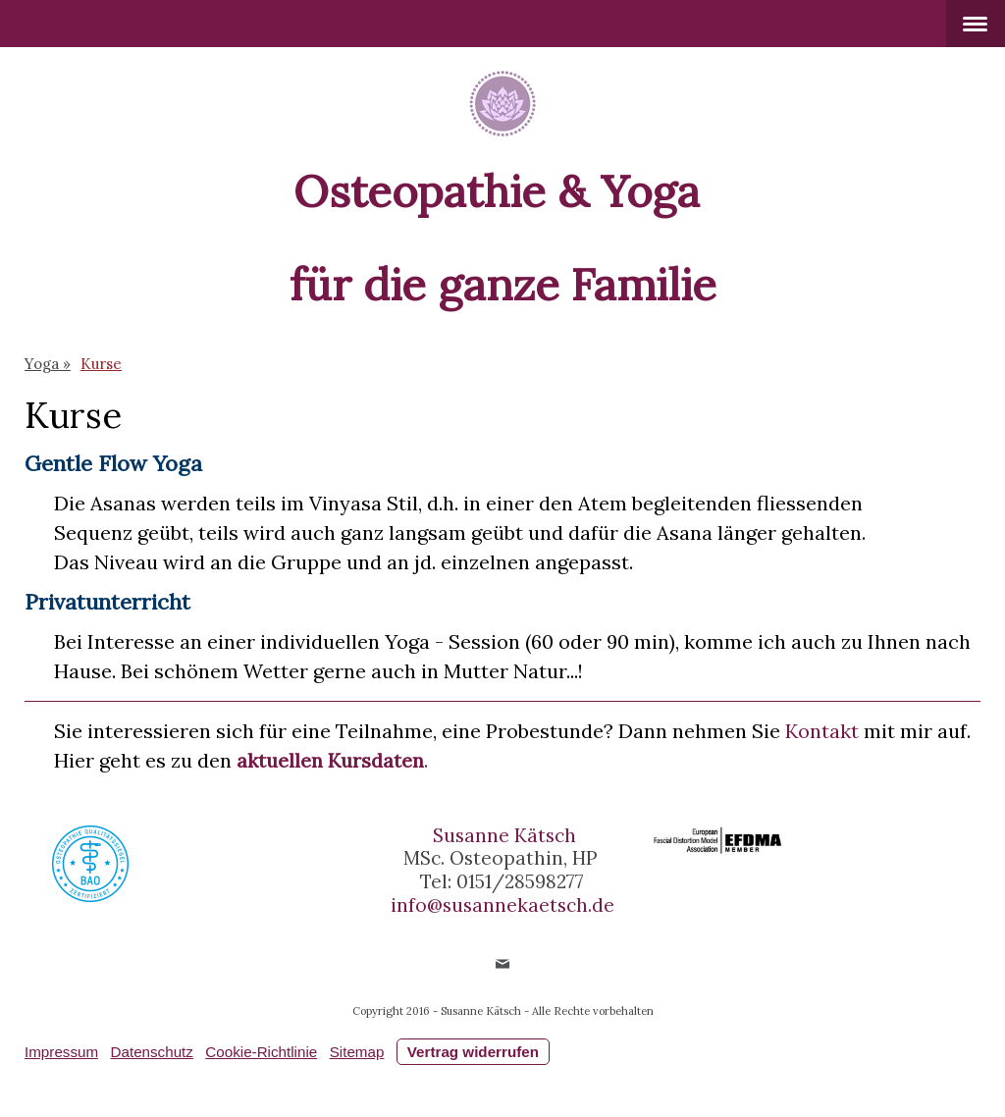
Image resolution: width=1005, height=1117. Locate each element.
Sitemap (357, 1051)
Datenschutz (152, 1051)
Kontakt (822, 730)
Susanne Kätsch (504, 835)
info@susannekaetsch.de (502, 905)
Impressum (61, 1051)
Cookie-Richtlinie (261, 1051)
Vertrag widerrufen (473, 1051)
